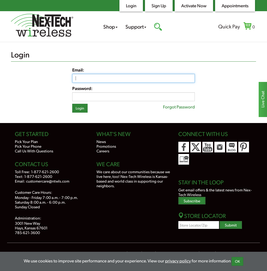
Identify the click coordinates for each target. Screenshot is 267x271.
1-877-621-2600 (45, 171)
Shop (110, 26)
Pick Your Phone (28, 146)
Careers (102, 150)
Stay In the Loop (201, 182)
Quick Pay (229, 26)
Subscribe (192, 200)
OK (237, 261)
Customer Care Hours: (33, 192)
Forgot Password (179, 106)
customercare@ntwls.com (47, 180)
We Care (108, 163)
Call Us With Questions (34, 150)
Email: (78, 70)
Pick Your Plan (26, 141)
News (101, 141)
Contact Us (31, 163)
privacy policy (178, 260)
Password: (82, 88)
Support (135, 26)
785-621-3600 (27, 232)
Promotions (106, 146)
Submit (231, 224)
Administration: (28, 217)
